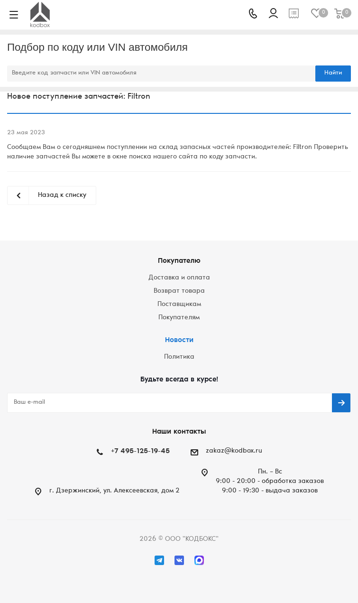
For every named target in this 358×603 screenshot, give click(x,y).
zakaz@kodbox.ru (234, 451)
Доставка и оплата (179, 278)
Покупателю (179, 261)
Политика (179, 357)
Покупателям (179, 318)
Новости (179, 340)
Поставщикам (179, 304)
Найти (333, 73)
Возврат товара (179, 291)
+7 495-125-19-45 (140, 451)
